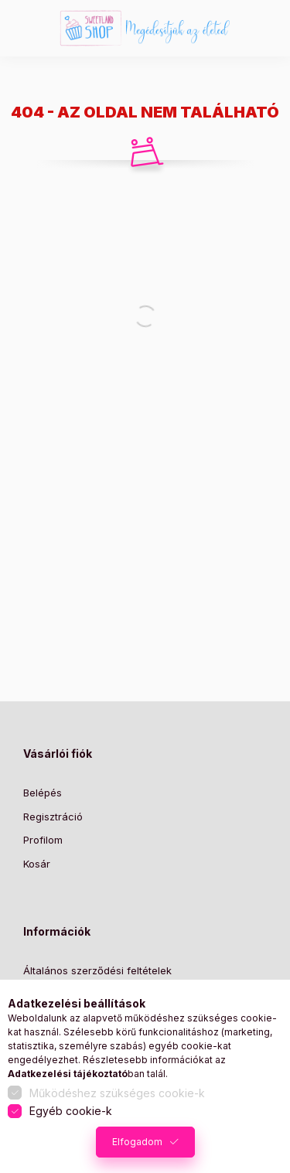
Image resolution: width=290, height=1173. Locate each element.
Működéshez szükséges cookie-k (117, 1093)
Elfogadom (137, 1141)
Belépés (42, 792)
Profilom (43, 840)
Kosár (36, 864)
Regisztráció (53, 816)
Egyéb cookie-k (70, 1110)
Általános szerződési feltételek (97, 970)
